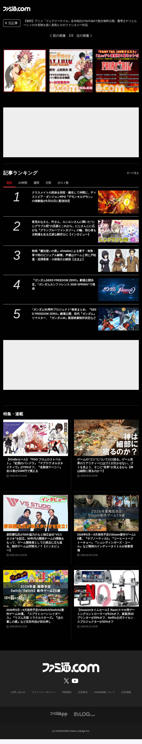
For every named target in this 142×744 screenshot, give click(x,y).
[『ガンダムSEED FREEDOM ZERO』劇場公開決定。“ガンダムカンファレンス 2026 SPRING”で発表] (118, 289)
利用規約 (67, 692)
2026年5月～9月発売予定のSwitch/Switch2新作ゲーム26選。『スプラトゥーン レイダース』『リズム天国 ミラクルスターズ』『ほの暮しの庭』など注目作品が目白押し (35, 615)
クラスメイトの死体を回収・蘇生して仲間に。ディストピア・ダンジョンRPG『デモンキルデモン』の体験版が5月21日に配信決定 (64, 196)
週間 (36, 182)
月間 (48, 182)
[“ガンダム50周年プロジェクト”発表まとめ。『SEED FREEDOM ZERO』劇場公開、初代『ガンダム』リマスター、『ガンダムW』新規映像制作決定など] (118, 319)
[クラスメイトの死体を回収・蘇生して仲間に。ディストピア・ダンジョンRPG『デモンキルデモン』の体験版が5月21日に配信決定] (118, 202)
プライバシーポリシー (44, 692)
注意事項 (83, 692)
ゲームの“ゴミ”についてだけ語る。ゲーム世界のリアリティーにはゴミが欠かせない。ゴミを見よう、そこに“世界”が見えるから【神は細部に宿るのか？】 (105, 465)
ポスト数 (63, 182)
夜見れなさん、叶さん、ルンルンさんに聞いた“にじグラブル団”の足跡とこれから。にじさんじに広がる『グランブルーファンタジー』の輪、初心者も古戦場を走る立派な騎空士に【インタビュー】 (64, 228)
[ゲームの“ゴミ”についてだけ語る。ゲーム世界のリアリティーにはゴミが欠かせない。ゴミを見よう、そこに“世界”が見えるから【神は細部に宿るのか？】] (106, 438)
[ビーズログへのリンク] (84, 713)
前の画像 (59, 35)
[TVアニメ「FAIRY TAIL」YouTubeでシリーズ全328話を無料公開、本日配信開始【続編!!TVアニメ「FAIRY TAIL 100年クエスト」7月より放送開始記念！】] (24, 70)
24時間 (22, 182)
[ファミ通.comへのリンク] (16, 8)
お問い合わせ (18, 692)
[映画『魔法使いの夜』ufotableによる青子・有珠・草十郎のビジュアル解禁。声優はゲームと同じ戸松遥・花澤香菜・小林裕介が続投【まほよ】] (118, 260)
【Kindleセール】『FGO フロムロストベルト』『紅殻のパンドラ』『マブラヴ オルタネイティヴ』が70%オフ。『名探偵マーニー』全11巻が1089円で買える (34, 465)
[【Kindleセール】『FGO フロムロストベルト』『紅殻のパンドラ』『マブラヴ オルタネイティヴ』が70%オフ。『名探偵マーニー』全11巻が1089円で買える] (35, 438)
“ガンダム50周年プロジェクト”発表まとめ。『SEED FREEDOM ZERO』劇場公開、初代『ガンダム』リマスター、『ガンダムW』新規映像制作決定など (64, 313)
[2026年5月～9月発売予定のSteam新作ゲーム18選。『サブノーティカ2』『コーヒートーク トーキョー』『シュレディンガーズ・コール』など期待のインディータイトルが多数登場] (106, 513)
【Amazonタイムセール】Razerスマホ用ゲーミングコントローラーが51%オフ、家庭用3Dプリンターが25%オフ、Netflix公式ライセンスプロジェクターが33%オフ (106, 615)
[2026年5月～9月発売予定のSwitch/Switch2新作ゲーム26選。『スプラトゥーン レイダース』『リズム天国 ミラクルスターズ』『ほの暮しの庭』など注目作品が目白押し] (35, 588)
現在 (9, 182)
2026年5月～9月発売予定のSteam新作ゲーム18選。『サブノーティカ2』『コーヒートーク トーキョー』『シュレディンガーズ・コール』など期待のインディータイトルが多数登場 (106, 542)
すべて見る (133, 173)
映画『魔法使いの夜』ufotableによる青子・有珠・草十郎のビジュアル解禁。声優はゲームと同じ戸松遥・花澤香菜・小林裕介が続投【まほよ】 (64, 255)
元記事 (11, 23)
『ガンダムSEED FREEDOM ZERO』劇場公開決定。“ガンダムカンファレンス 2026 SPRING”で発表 (63, 284)
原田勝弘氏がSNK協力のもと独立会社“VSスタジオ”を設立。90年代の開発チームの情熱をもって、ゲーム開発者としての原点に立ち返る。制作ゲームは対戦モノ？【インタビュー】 (35, 542)
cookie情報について (104, 692)
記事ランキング (20, 173)
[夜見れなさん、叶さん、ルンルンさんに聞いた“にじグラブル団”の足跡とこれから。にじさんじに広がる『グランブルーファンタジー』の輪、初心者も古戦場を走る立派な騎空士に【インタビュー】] (118, 231)
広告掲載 (126, 692)
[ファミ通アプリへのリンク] (58, 713)
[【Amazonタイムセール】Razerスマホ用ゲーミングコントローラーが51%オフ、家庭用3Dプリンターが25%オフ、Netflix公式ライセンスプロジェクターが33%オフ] (106, 588)
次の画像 (82, 35)
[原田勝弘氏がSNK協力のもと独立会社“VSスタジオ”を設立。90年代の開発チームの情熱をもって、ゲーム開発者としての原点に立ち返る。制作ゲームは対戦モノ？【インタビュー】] (35, 513)
